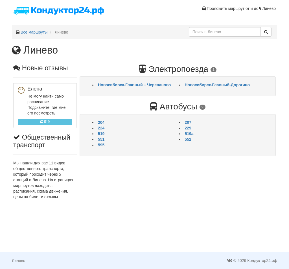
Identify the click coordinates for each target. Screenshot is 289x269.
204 (101, 122)
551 (101, 139)
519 (45, 122)
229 (188, 128)
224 (101, 128)
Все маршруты (34, 32)
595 (101, 145)
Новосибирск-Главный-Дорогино (217, 85)
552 (188, 139)
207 (188, 122)
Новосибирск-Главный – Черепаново (134, 85)
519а (189, 133)
